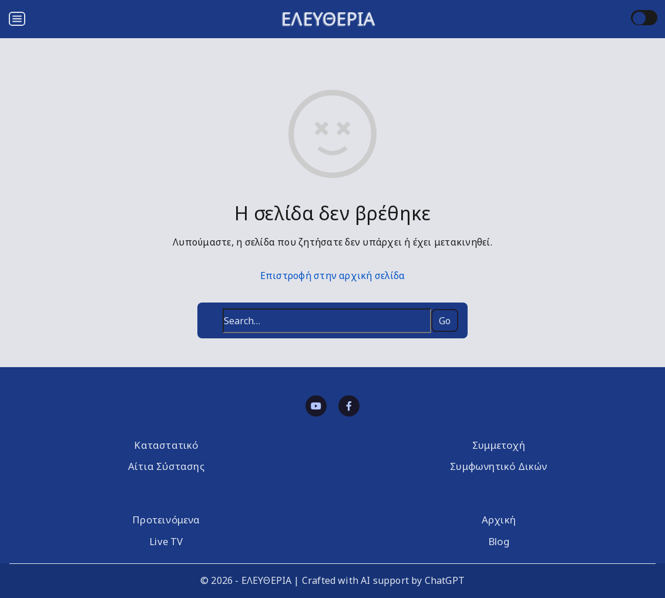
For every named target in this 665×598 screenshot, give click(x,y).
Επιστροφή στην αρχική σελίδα (332, 275)
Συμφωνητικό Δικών (498, 466)
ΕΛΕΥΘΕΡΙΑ (328, 18)
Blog (498, 541)
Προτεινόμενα (166, 519)
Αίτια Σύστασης (166, 466)
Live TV (166, 541)
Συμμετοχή (498, 445)
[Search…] (327, 320)
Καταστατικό (166, 445)
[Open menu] (17, 19)
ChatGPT (445, 580)
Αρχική (499, 519)
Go (445, 320)
